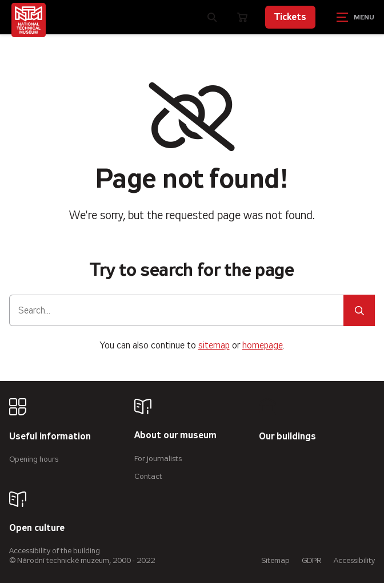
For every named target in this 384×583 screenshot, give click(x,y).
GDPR (312, 560)
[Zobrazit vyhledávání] (212, 17)
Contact (148, 476)
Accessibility (354, 560)
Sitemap (275, 560)
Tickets (290, 16)
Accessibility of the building (54, 550)
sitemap (214, 345)
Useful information (50, 437)
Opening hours (33, 459)
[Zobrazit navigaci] (355, 17)
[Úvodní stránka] (28, 20)
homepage (262, 345)
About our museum (175, 436)
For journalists (158, 458)
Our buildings (287, 437)
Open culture (37, 528)
